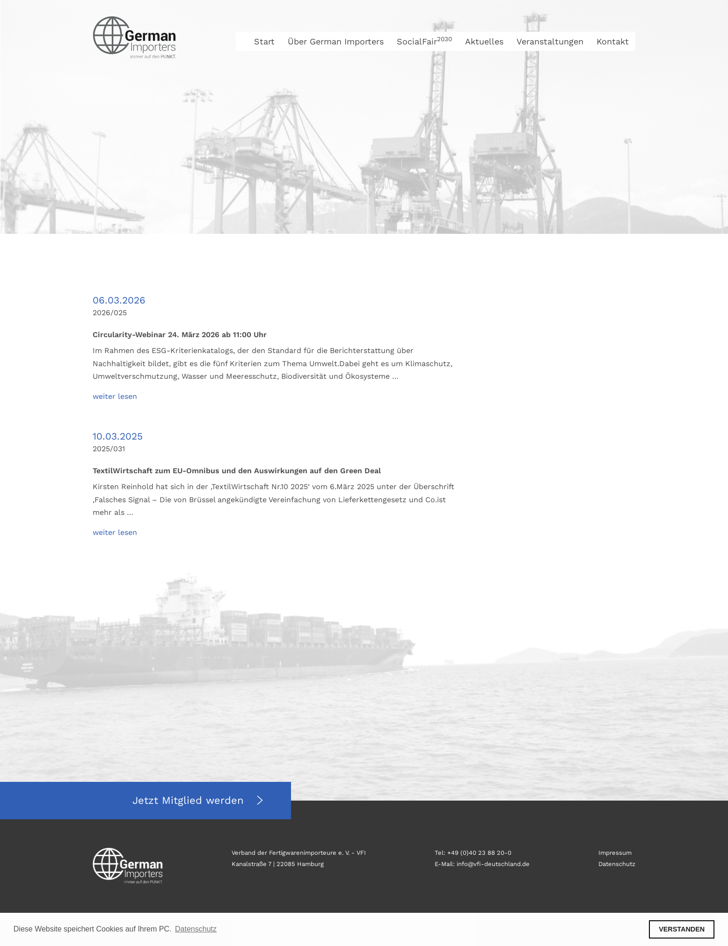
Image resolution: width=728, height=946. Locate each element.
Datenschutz (616, 863)
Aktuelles (484, 41)
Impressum (615, 852)
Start (264, 41)
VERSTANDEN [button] (682, 929)
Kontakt (613, 41)
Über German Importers (336, 41)
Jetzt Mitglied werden (190, 800)
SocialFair (424, 41)
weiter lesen (115, 396)
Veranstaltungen (550, 41)
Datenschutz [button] (196, 929)
